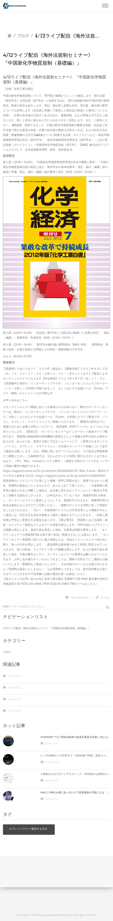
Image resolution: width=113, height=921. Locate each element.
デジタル (105, 597)
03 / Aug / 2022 (80, 597)
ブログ (23, 35)
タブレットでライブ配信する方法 (28, 828)
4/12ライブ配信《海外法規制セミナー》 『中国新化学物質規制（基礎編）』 (46, 628)
